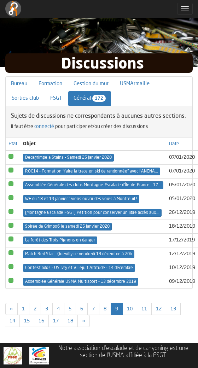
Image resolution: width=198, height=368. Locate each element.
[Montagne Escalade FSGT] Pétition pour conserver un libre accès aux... (92, 213)
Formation (50, 84)
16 (41, 321)
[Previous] (11, 309)
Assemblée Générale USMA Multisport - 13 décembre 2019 (80, 282)
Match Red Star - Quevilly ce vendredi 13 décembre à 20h (78, 254)
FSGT (56, 98)
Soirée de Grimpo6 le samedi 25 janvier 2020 (67, 226)
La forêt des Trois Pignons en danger (60, 240)
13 (173, 308)
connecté (44, 126)
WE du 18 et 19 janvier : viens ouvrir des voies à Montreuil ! (81, 199)
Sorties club (25, 98)
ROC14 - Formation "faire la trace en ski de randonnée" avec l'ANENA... (91, 171)
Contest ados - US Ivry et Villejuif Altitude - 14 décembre (79, 268)
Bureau (19, 84)
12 (159, 308)
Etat (12, 143)
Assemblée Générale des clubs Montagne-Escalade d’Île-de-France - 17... (93, 185)
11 (144, 308)
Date (174, 143)
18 (70, 321)
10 (130, 308)
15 (27, 321)
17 (56, 321)
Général (90, 98)
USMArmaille (135, 84)
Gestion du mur (91, 84)
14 (12, 321)
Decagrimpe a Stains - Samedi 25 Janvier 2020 (68, 158)
